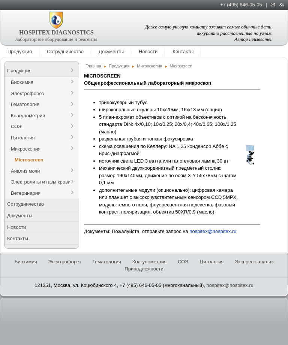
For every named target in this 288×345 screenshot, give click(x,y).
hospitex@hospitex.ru (212, 231)
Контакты (183, 51)
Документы (111, 51)
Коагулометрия (28, 115)
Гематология (25, 104)
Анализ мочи (25, 171)
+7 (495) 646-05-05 (241, 4)
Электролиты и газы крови (40, 182)
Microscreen (29, 160)
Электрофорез (27, 93)
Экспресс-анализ (254, 261)
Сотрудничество (65, 51)
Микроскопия (25, 149)
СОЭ (16, 126)
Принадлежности (143, 269)
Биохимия (22, 82)
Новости (148, 51)
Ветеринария (25, 193)
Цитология (23, 137)
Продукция (20, 51)
